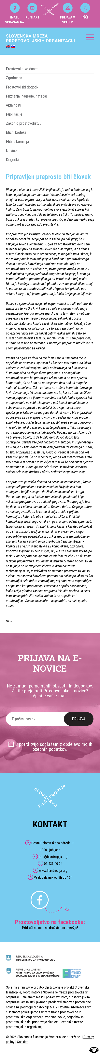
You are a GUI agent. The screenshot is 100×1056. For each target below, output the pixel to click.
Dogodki (12, 159)
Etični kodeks (16, 132)
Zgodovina (14, 78)
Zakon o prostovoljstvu (23, 123)
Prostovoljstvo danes (22, 68)
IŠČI (85, 11)
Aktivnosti (13, 105)
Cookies (22, 1042)
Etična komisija (17, 141)
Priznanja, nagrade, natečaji (27, 96)
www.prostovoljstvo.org (43, 987)
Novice (11, 150)
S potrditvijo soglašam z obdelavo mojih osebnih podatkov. (53, 747)
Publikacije (14, 114)
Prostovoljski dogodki (22, 87)
